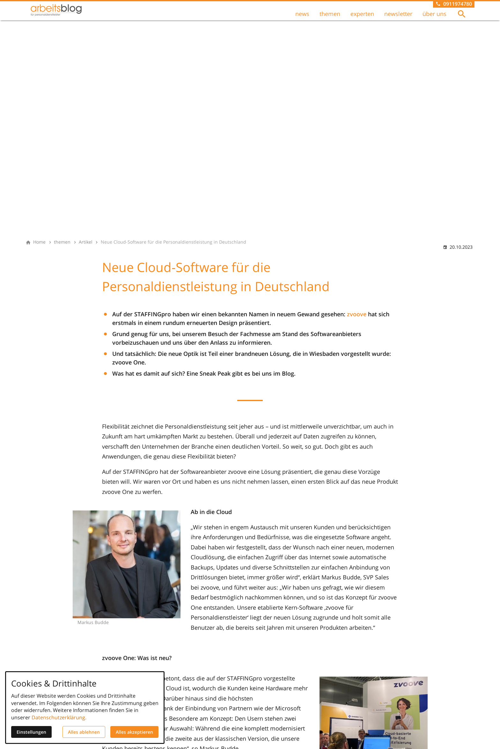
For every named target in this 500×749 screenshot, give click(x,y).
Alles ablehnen (84, 732)
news (302, 19)
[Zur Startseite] (69, 20)
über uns (434, 19)
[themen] (62, 242)
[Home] (39, 242)
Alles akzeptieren (134, 732)
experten (362, 19)
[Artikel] (85, 242)
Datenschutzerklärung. (59, 717)
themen (330, 19)
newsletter (398, 19)
